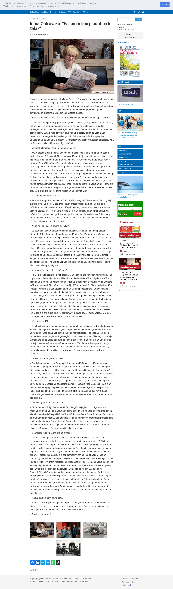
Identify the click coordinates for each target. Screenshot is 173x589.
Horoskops (123, 158)
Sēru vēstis (123, 161)
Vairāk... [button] (87, 12)
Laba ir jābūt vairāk (126, 104)
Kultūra (53, 12)
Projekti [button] (77, 12)
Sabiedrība (34, 12)
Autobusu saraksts (126, 169)
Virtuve (121, 172)
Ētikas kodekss (127, 585)
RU (69, 12)
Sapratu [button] (164, 5)
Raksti (33, 19)
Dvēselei (62, 12)
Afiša (120, 147)
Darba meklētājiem (126, 165)
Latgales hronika (125, 154)
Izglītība (44, 12)
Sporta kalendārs (125, 150)
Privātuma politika (128, 582)
